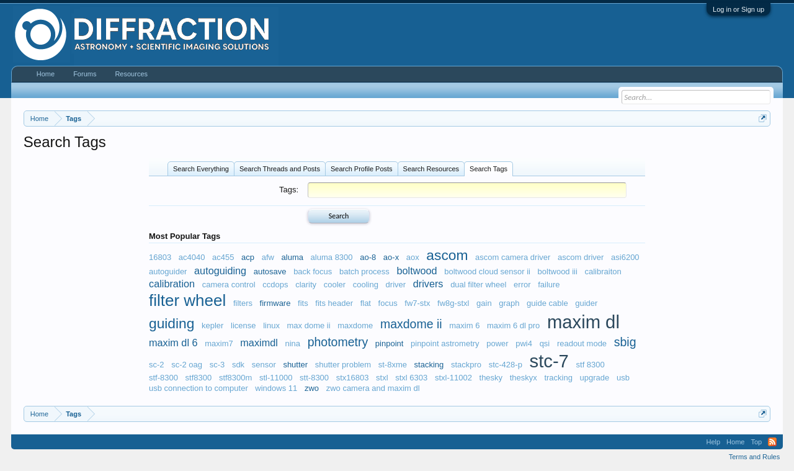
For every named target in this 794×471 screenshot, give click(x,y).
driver (396, 284)
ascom (447, 255)
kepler (212, 325)
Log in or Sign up (738, 9)
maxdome (355, 325)
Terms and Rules (754, 456)
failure (549, 284)
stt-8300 (314, 377)
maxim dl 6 (173, 342)
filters (242, 303)
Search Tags (488, 169)
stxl (382, 377)
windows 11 (276, 388)
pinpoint (389, 343)
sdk (238, 364)
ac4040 (192, 257)
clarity (305, 284)
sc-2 (156, 364)
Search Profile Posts (362, 169)
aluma (292, 257)
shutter (295, 364)
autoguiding (220, 270)
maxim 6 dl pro (513, 325)
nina (292, 343)
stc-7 (549, 361)
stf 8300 (590, 364)
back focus (312, 271)
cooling (365, 284)
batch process (364, 271)
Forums (84, 74)
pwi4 (523, 343)
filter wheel (187, 300)
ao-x (391, 257)
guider (586, 303)
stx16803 (352, 377)
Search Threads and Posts (279, 169)
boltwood (416, 270)
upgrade (595, 377)
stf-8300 (163, 377)
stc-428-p (505, 364)
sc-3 (217, 364)
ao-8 (368, 257)
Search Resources (431, 169)
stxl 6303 (411, 377)
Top (756, 442)
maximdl (259, 342)
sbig (625, 342)
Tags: (288, 189)
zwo (312, 388)
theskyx (523, 377)
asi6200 (625, 257)
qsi (545, 343)
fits (303, 303)
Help (713, 442)
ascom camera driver (512, 257)
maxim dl (583, 322)
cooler (335, 284)
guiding (171, 323)
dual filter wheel (478, 284)
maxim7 (219, 343)
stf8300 (198, 377)
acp (247, 257)
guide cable (547, 303)
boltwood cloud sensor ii (487, 271)
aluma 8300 (332, 257)
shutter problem (343, 364)
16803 (160, 257)
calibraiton (603, 271)
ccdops (275, 284)
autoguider (168, 271)
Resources (131, 74)
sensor (264, 364)
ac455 (223, 257)
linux (271, 325)
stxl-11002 (453, 377)
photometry (338, 342)
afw (268, 257)
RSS (772, 441)
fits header (334, 303)
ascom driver (581, 257)
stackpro (466, 364)
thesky (491, 377)
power (497, 343)
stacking (429, 364)
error (522, 284)
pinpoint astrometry (445, 343)
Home (46, 74)
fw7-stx (417, 303)
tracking (558, 377)
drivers (428, 283)
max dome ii (309, 325)
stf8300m (235, 377)
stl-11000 (275, 377)
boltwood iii (558, 271)
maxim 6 (464, 325)
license (243, 325)
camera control (229, 284)
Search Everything (201, 169)
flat (365, 303)
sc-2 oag (186, 364)
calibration (172, 283)
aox (412, 257)
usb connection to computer (198, 388)
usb (623, 377)
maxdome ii (411, 324)
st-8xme (392, 364)
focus (388, 303)
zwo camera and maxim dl (373, 388)
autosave (270, 271)
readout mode (582, 343)
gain (484, 303)
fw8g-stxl (453, 303)
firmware (275, 303)
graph (509, 303)
